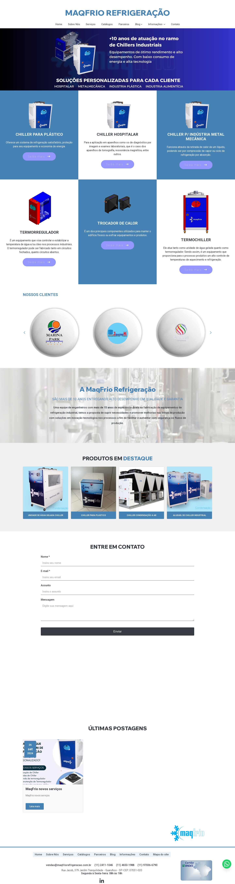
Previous (24, 332)
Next (210, 332)
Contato (176, 24)
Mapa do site (161, 854)
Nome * (45, 556)
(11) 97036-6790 (147, 864)
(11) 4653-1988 (125, 864)
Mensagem (47, 599)
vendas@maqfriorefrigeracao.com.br (68, 864)
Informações (156, 24)
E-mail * (45, 571)
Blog (138, 24)
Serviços (90, 24)
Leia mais (35, 806)
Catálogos (107, 24)
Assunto (46, 585)
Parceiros (124, 24)
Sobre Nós (73, 24)
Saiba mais (39, 156)
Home (57, 24)
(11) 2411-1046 (103, 864)
